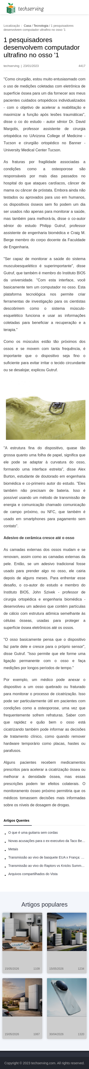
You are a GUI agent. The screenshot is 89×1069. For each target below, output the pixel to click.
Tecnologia (40, 25)
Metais (13, 849)
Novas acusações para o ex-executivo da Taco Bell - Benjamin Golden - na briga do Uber (46, 841)
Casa (27, 25)
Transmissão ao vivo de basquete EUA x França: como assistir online (46, 857)
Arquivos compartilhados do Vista (33, 874)
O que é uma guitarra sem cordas (33, 832)
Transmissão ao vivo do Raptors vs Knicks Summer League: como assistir (46, 866)
